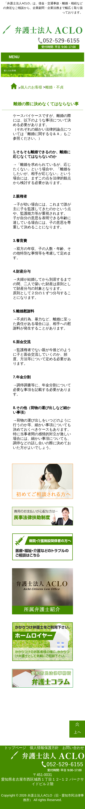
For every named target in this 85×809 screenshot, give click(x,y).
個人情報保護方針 (44, 748)
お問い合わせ (73, 748)
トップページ (15, 748)
